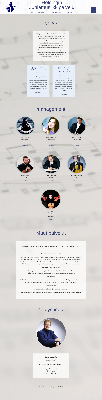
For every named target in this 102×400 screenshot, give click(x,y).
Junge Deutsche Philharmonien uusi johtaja (38, 70)
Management (43, 12)
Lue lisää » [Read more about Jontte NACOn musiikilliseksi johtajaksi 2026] (64, 94)
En (93, 11)
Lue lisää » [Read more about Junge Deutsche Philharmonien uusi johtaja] (38, 92)
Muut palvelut (57, 12)
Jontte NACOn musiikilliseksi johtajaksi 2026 (64, 70)
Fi (93, 8)
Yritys (32, 12)
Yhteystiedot (69, 12)
